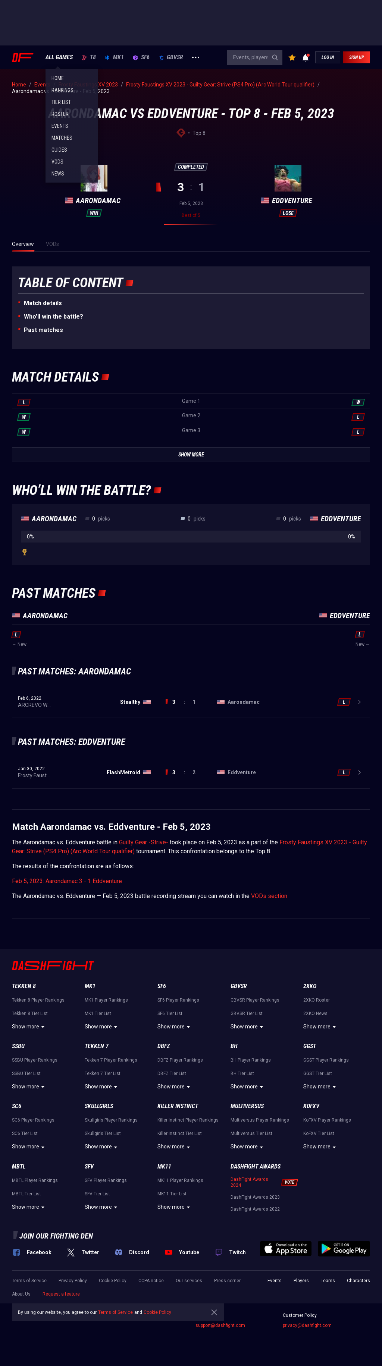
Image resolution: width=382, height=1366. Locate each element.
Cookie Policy (112, 1280)
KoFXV (311, 1106)
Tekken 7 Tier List (102, 1073)
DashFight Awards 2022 (255, 1209)
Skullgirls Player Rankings (111, 1120)
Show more (29, 1027)
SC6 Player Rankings (33, 1120)
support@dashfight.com (220, 1325)
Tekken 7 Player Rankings (111, 1060)
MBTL (18, 1166)
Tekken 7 (97, 1046)
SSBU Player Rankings (34, 1060)
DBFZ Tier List (171, 1073)
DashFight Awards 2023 (255, 1197)
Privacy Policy (73, 1280)
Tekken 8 (24, 986)
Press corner (227, 1280)
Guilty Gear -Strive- (143, 842)
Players (301, 1280)
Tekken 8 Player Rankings (38, 1000)
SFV (89, 1166)
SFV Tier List (97, 1193)
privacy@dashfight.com (307, 1325)
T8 (89, 57)
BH (234, 1046)
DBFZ (163, 1046)
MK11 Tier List (172, 1193)
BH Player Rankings (251, 1060)
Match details (43, 303)
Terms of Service (29, 1280)
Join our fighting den (56, 1235)
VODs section (269, 895)
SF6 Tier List (169, 1013)
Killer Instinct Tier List (179, 1133)
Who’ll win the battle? (53, 316)
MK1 (114, 57)
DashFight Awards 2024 (249, 1182)
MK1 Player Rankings (106, 1000)
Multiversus (247, 1106)
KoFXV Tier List (318, 1133)
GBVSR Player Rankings (255, 1000)
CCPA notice (151, 1280)
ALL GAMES (59, 57)
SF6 (141, 57)
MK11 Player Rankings (180, 1180)
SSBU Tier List (26, 1073)
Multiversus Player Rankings (260, 1120)
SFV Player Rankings (106, 1180)
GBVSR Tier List (247, 1013)
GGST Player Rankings (326, 1060)
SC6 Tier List (25, 1133)
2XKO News (315, 1013)
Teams (328, 1280)
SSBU (18, 1046)
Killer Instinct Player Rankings (188, 1120)
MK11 (164, 1166)
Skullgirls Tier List (103, 1133)
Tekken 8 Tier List (30, 1013)
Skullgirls (99, 1106)
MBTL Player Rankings (35, 1180)
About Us (21, 1294)
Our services (189, 1280)
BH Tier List (242, 1073)
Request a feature (61, 1294)
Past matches (43, 329)
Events (274, 1280)
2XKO (309, 986)
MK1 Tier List (98, 1013)
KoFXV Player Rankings (327, 1120)
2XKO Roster (316, 1000)
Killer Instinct (177, 1106)
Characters (358, 1280)
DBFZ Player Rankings (180, 1060)
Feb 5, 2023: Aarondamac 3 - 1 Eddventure (67, 881)
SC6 (16, 1106)
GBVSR (171, 57)
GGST (309, 1046)
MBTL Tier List (26, 1193)
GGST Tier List (317, 1073)
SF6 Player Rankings (178, 1000)
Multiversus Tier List (251, 1133)
